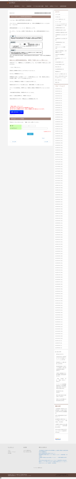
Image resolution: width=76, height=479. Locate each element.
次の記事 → (47, 141)
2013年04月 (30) (59, 288)
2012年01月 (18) (59, 324)
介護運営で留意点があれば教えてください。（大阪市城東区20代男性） (61, 426)
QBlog (59, 354)
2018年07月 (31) (59, 140)
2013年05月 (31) (59, 286)
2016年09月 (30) (59, 192)
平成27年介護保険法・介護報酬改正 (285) (60, 51)
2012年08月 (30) (59, 307)
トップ (11, 6)
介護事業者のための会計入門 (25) (61, 35)
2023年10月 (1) (58, 91)
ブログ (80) (57, 14)
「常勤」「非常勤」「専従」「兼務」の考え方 (61, 380)
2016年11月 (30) (59, 187)
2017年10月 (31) (59, 161)
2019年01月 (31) (59, 126)
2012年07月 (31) (59, 310)
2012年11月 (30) (59, 300)
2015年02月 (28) (59, 237)
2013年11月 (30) (59, 272)
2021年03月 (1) (58, 93)
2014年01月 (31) (59, 267)
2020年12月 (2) (58, 98)
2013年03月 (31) (59, 291)
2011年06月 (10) (59, 326)
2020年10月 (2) (58, 102)
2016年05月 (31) (59, 201)
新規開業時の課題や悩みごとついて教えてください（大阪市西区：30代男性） (61, 420)
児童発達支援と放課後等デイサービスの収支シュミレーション (61, 358)
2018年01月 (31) (59, 154)
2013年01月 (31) (59, 295)
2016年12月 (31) (59, 185)
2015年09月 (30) (59, 220)
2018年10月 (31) (59, 133)
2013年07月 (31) (59, 281)
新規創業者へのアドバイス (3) (60, 59)
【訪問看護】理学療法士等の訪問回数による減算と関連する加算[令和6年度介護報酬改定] (61, 410)
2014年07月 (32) (59, 253)
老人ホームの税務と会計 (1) (61, 73)
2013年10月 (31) (59, 274)
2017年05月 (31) (59, 173)
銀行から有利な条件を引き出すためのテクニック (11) (61, 77)
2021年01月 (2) (58, 95)
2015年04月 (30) (59, 232)
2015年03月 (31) (59, 234)
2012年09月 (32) (59, 305)
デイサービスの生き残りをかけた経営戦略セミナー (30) (61, 24)
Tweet (43, 138)
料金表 (46, 6)
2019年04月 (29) (59, 119)
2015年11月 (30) (59, 215)
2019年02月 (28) (59, 124)
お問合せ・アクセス (54, 6)
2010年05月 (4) (58, 347)
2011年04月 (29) (59, 331)
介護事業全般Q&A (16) (60, 27)
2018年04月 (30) (59, 147)
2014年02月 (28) (59, 265)
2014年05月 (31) (59, 258)
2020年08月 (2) (58, 107)
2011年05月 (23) (59, 328)
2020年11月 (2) (58, 100)
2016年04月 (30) (59, 204)
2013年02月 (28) (59, 293)
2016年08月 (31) (59, 194)
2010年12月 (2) (58, 340)
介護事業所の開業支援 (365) (61, 32)
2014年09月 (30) (59, 248)
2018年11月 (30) (59, 131)
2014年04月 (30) (59, 260)
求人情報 (9, 453)
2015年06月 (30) (59, 227)
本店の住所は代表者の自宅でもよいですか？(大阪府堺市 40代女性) (61, 431)
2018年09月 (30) (59, 135)
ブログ (23, 6)
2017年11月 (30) (59, 159)
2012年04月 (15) (59, 317)
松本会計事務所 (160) (59, 64)
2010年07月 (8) (58, 343)
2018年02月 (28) (59, 152)
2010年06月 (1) (58, 345)
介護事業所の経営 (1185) (60, 30)
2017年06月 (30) (59, 171)
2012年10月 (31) (59, 303)
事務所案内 (17, 6)
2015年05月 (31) (59, 230)
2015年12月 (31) (59, 213)
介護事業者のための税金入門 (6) (61, 39)
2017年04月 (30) (59, 175)
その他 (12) (57, 16)
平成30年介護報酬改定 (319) (60, 55)
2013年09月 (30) (59, 277)
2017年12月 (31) (59, 157)
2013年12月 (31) (59, 270)
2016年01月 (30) (59, 211)
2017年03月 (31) (59, 178)
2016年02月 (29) (59, 208)
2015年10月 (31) (59, 218)
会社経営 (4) (58, 44)
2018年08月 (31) (59, 138)
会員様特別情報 (63, 6)
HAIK (67, 475)
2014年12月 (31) (59, 241)
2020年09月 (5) (58, 105)
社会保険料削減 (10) (59, 69)
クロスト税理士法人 (17, 474)
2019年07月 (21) (59, 112)
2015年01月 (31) (59, 239)
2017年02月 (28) (59, 180)
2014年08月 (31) (59, 251)
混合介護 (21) (58, 66)
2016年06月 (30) (59, 199)
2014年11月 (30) (59, 244)
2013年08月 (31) (59, 279)
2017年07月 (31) (59, 168)
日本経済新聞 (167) (59, 62)
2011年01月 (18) (59, 338)
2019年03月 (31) (59, 121)
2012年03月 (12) (59, 319)
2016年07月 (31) (59, 197)
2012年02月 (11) (59, 321)
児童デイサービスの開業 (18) (60, 48)
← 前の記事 (13, 141)
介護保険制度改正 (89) (60, 42)
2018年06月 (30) (59, 142)
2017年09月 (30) (59, 164)
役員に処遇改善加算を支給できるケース (61, 416)
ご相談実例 (28, 6)
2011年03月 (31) (59, 333)
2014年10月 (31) (59, 246)
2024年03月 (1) (58, 88)
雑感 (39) (57, 82)
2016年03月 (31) (59, 206)
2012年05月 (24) (59, 314)
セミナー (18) (58, 21)
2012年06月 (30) (59, 312)
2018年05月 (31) (59, 145)
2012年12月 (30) (59, 298)
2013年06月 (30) (59, 284)
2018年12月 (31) (59, 128)
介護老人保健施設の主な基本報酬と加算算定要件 (61, 375)
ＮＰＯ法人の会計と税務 (38, 6)
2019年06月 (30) (59, 114)
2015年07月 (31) (59, 225)
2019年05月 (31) (59, 117)
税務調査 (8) (58, 71)
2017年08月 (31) (59, 166)
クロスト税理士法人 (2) (60, 19)
